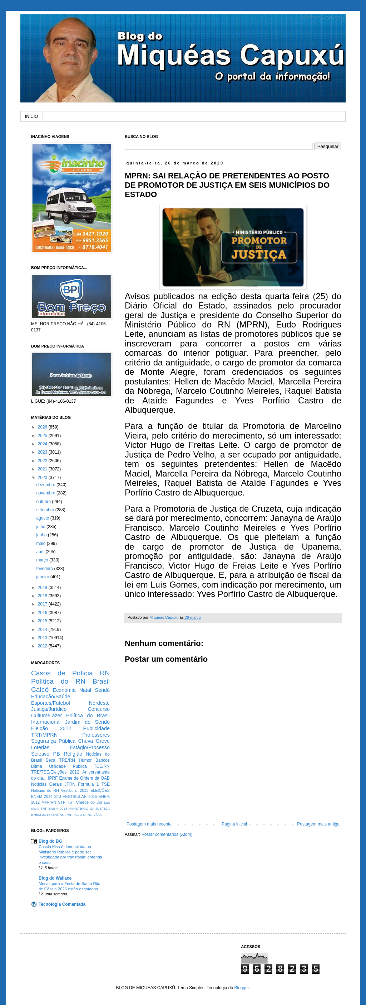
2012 (43, 646)
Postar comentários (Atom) (167, 834)
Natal (85, 690)
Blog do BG (50, 841)
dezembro (46, 484)
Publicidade (96, 728)
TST (70, 802)
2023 (43, 452)
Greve (103, 741)
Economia (64, 690)
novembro (46, 493)
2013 (43, 637)
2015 (43, 620)
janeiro (43, 576)
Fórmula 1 (88, 784)
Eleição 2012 (51, 728)
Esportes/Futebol (50, 703)
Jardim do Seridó (87, 722)
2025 (43, 435)
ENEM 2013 (57, 808)
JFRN (69, 784)
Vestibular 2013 (74, 790)
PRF (68, 815)
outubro (44, 501)
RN (105, 673)
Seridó (102, 690)
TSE (106, 784)
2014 (43, 629)
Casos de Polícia (62, 673)
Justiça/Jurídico (48, 709)
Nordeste (99, 703)
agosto (43, 518)
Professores (96, 735)
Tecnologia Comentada (62, 904)
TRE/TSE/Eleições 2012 (55, 772)
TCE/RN (102, 766)
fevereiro (45, 568)
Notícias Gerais (46, 784)
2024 (43, 443)
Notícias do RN (45, 790)
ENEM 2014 (42, 796)
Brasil (101, 681)
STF (61, 802)
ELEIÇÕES (100, 790)
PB (56, 754)
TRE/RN (67, 760)
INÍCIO (31, 116)
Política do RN (58, 681)
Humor (85, 760)
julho (41, 526)
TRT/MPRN (44, 735)
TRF (43, 808)
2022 (43, 460)
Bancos (102, 760)
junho (42, 534)
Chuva (85, 741)
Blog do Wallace (55, 878)
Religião (73, 754)
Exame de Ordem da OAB (84, 778)
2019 (43, 587)
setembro (45, 509)
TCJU (77, 815)
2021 (43, 469)
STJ (57, 796)
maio (41, 543)
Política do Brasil (88, 715)
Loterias (40, 747)
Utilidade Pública (68, 766)
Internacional (45, 722)
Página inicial (234, 824)
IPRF (53, 778)
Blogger (241, 987)
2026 (43, 427)
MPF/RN (48, 802)
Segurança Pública (53, 741)
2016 (43, 612)
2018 (43, 595)
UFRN (88, 815)
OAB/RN (58, 815)
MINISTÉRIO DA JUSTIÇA (89, 808)
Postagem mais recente (149, 824)
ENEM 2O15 (40, 815)
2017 (43, 604)
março (42, 560)
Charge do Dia (89, 802)
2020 (43, 477)
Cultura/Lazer (46, 715)
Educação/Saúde (50, 696)
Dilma (36, 766)
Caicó (40, 689)
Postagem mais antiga (318, 824)
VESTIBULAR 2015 (80, 796)
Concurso (99, 709)
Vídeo (97, 815)
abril (40, 551)
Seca (50, 760)
